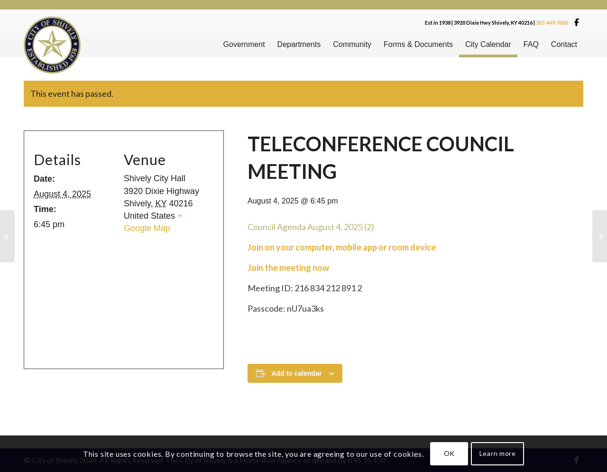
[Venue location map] (120, 299)
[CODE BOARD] (7, 236)
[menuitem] (244, 45)
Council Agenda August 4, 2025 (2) (311, 227)
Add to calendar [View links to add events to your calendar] (297, 373)
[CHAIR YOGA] (599, 236)
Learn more (497, 453)
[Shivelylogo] (52, 45)
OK (449, 453)
